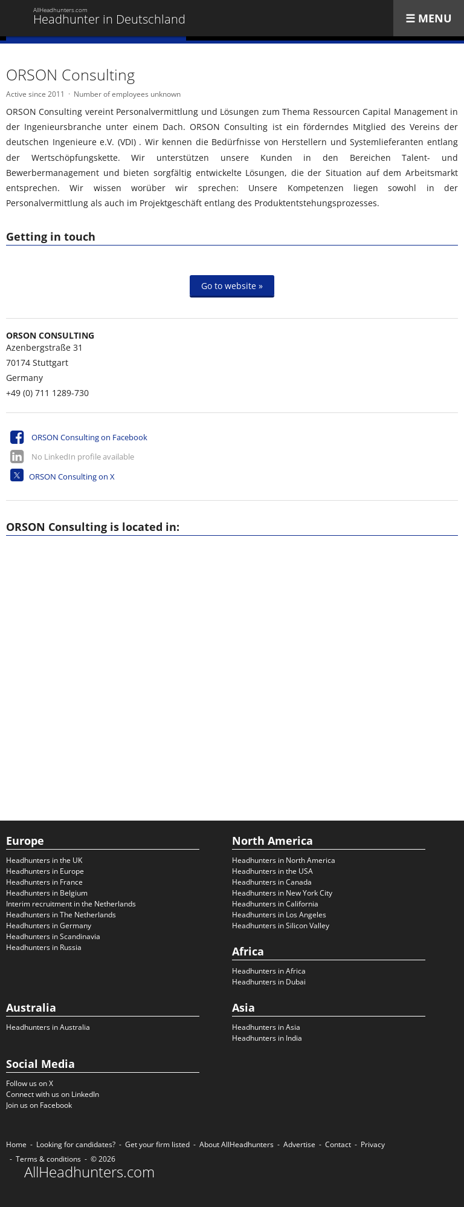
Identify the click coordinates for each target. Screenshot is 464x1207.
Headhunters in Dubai (269, 982)
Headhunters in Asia (266, 1027)
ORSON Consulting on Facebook (89, 437)
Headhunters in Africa (269, 971)
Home (16, 1144)
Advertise (299, 1144)
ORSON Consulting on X (72, 476)
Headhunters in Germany (48, 925)
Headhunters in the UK (44, 860)
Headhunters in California (275, 904)
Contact (338, 1144)
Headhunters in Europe (45, 871)
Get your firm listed (157, 1144)
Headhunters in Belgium (47, 893)
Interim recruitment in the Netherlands (71, 904)
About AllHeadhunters (236, 1144)
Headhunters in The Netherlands (61, 914)
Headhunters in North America (283, 860)
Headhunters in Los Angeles (279, 914)
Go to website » (232, 285)
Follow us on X (29, 1083)
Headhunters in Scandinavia (53, 936)
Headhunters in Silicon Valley (280, 925)
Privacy (373, 1144)
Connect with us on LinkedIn (52, 1094)
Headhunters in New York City (282, 893)
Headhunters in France (44, 882)
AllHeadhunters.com (89, 1171)
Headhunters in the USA (272, 871)
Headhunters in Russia (44, 947)
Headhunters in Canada (272, 882)
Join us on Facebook (39, 1105)
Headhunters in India (267, 1038)
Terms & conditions (48, 1159)
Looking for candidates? (75, 1144)
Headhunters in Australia (48, 1027)
